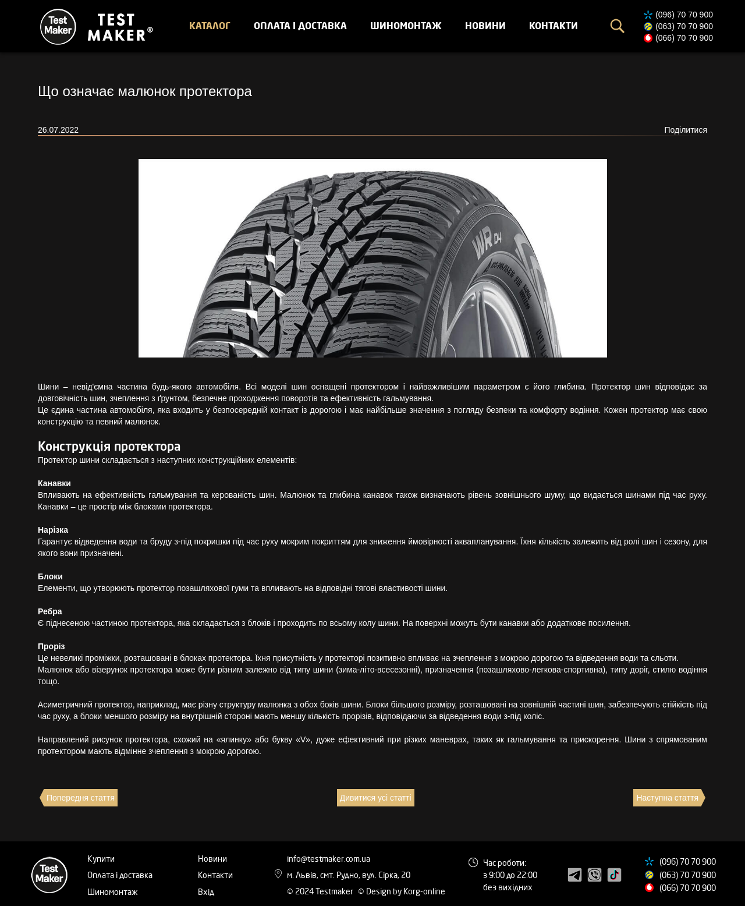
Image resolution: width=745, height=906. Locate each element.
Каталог (209, 25)
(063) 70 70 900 (684, 26)
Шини (48, 386)
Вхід (206, 891)
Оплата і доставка (300, 25)
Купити (101, 858)
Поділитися (685, 130)
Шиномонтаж (406, 25)
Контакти (553, 25)
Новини (485, 25)
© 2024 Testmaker (321, 891)
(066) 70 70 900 (684, 38)
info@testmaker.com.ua (328, 858)
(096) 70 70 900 (684, 14)
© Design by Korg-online (401, 891)
